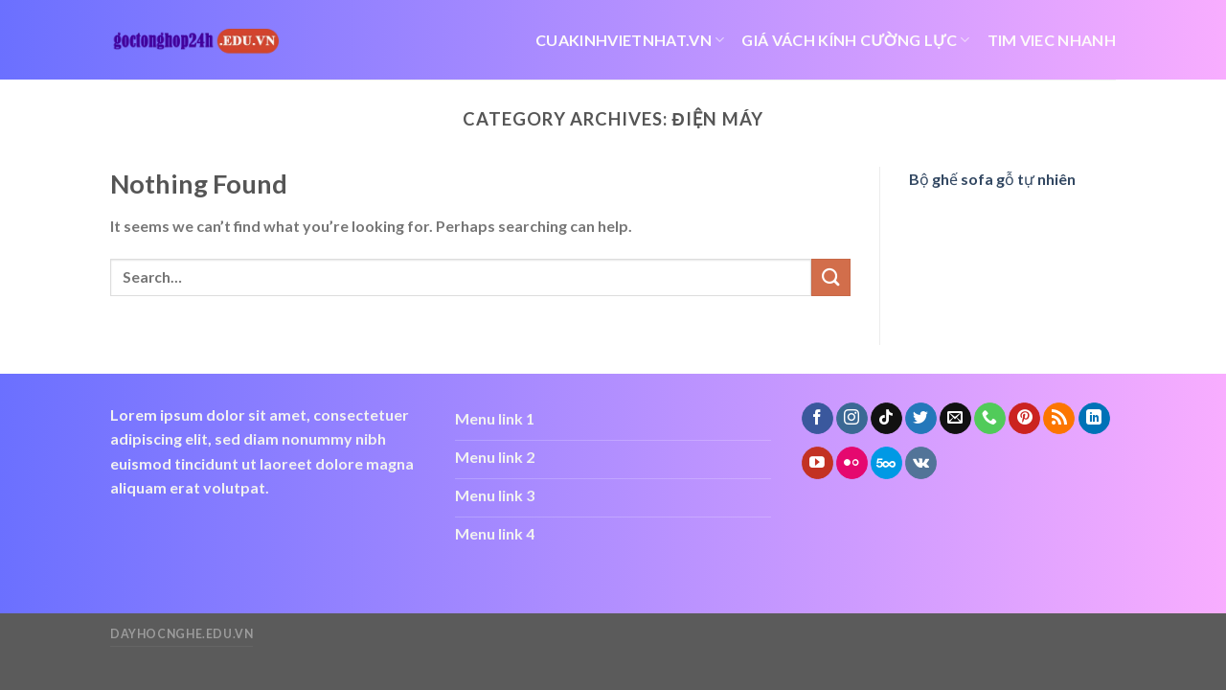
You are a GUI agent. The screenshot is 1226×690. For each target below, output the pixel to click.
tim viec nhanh (1052, 40)
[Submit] (830, 277)
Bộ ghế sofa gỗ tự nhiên (992, 179)
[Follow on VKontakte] (921, 463)
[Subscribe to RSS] (1059, 418)
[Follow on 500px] (886, 463)
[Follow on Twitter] (921, 418)
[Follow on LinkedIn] (1094, 418)
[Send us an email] (955, 418)
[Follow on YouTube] (817, 463)
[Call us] (990, 418)
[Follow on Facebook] (817, 418)
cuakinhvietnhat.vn (629, 40)
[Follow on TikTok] (886, 418)
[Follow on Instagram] (852, 418)
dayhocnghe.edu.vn (181, 634)
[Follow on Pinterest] (1024, 418)
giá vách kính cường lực (855, 40)
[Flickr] (852, 463)
